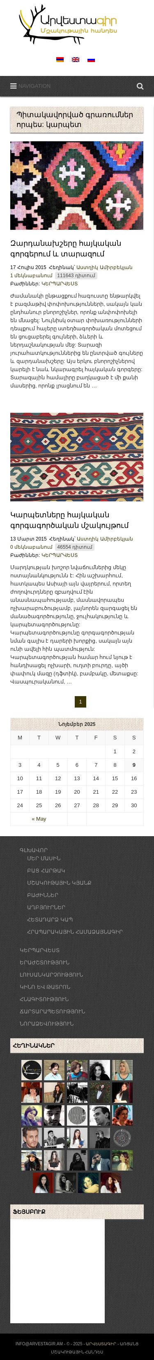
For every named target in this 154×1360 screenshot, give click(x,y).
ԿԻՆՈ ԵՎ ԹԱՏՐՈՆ (45, 987)
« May (39, 819)
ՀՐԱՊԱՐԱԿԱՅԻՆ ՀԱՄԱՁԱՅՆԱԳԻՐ (75, 932)
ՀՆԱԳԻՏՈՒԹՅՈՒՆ (44, 999)
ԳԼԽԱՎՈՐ (34, 850)
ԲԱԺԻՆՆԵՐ (42, 895)
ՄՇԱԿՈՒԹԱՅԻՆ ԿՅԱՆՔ (59, 883)
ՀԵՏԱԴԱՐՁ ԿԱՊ (50, 920)
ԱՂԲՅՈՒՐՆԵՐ (46, 907)
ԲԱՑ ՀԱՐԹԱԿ (46, 871)
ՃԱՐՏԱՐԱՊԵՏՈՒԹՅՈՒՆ (52, 1011)
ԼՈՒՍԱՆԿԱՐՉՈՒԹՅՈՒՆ (51, 975)
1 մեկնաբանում (31, 275)
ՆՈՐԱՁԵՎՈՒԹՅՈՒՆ (47, 1024)
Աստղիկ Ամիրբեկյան (104, 267)
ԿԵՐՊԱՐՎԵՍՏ (59, 284)
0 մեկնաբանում (31, 547)
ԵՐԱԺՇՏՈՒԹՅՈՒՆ (44, 962)
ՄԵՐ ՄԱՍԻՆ (43, 858)
